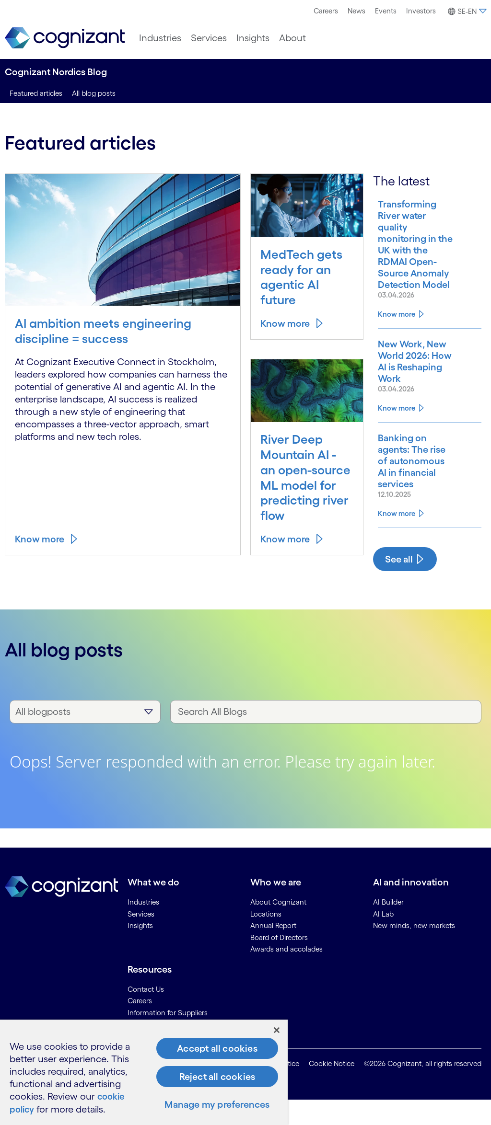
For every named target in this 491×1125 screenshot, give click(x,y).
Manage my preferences (216, 1105)
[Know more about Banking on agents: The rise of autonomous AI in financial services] (412, 495)
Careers (326, 11)
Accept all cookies (217, 1049)
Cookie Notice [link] (331, 1088)
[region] (144, 1072)
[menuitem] (326, 11)
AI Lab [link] (383, 939)
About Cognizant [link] (278, 927)
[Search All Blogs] (325, 736)
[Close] (277, 1030)
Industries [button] (160, 38)
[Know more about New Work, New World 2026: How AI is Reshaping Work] (412, 390)
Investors (421, 11)
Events (386, 11)
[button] (465, 11)
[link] (65, 38)
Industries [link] (143, 927)
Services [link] (141, 939)
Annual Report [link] (273, 951)
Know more (39, 539)
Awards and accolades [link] (286, 974)
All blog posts (94, 93)
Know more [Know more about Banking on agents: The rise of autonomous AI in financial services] (396, 538)
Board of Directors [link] (279, 962)
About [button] (292, 38)
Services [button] (209, 38)
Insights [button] (252, 38)
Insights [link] (140, 951)
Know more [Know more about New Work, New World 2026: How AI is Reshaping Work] (396, 442)
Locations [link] (265, 939)
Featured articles (36, 93)
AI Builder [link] (388, 927)
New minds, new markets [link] (414, 951)
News (356, 11)
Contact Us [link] (146, 1014)
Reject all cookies (217, 1077)
